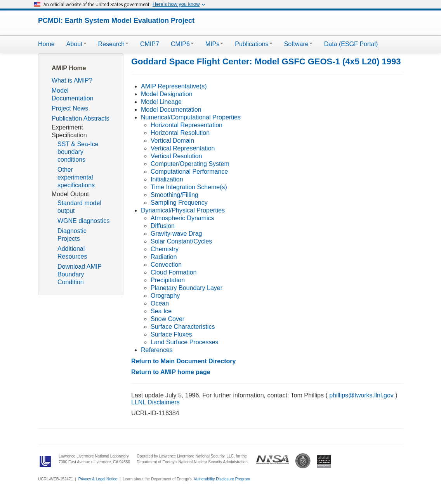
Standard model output (79, 207)
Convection (166, 264)
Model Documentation (73, 94)
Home (46, 44)
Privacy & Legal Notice (98, 479)
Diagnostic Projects (72, 235)
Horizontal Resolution (180, 132)
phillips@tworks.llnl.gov (362, 395)
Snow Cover (167, 319)
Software (298, 44)
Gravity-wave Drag (176, 233)
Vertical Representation (183, 148)
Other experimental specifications (76, 177)
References (157, 350)
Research (113, 44)
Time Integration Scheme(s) (189, 187)
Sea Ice (161, 311)
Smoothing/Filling (174, 195)
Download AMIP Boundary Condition (79, 274)
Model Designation (167, 94)
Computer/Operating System (190, 164)
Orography (165, 295)
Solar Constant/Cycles (181, 241)
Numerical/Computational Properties (191, 117)
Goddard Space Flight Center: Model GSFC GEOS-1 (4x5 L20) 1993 (266, 61)
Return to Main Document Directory (183, 361)
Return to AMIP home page (170, 372)
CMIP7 (149, 44)
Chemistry (165, 249)
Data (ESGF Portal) (351, 44)
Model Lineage (161, 101)
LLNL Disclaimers (155, 402)
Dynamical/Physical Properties (183, 210)
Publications (253, 44)
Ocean (160, 303)
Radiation (164, 257)
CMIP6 (182, 44)
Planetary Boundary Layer (186, 288)
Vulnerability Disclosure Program (222, 479)
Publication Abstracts (80, 118)
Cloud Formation (173, 272)
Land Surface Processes (184, 342)
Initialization (167, 179)
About (76, 44)
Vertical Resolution (176, 156)
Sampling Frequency (179, 202)
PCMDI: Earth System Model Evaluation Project (116, 20)
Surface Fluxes (171, 334)
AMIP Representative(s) (174, 86)
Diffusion (163, 226)
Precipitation (168, 280)
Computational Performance (189, 171)
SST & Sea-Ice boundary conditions (78, 152)
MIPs (214, 44)
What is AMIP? (72, 80)
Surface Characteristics (183, 326)
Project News (70, 108)
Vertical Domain (172, 140)
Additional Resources (72, 252)
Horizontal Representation (186, 125)
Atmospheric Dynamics (182, 218)
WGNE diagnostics (83, 221)
